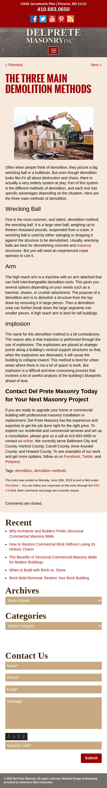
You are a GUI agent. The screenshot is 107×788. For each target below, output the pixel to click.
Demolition (12, 485)
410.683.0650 (53, 9)
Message (53, 713)
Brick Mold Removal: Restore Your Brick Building (49, 578)
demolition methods (50, 471)
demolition (23, 471)
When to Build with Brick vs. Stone (37, 570)
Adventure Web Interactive (36, 782)
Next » (96, 65)
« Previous (14, 65)
